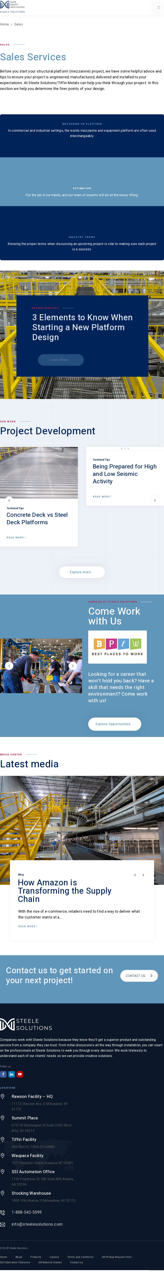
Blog (21, 874)
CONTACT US (139, 976)
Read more (16, 537)
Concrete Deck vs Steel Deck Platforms (37, 519)
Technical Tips (15, 508)
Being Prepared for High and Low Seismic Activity (125, 474)
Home (4, 24)
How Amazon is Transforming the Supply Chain (65, 891)
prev (9, 500)
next (155, 500)
